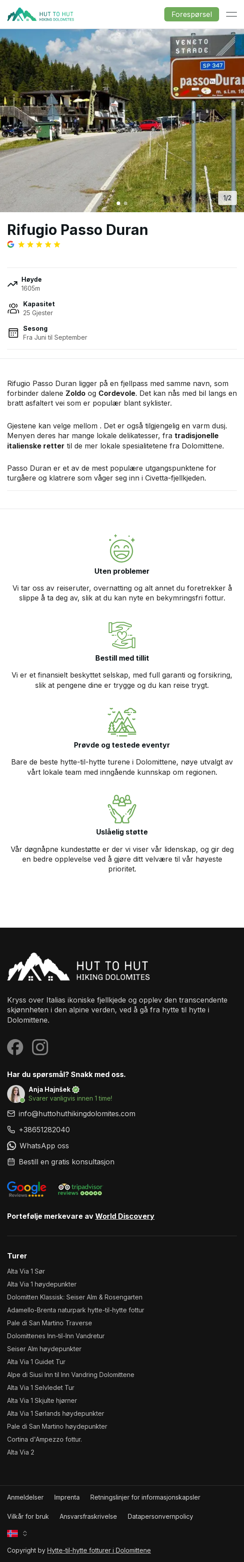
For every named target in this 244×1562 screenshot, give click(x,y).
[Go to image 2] (125, 203)
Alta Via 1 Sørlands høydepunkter (55, 1413)
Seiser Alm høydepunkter (44, 1348)
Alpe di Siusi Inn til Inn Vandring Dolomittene (70, 1374)
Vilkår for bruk (28, 1516)
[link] (122, 1129)
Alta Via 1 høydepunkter (42, 1284)
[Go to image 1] (118, 203)
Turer (17, 1255)
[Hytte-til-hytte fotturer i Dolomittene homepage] (122, 967)
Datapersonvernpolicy (160, 1516)
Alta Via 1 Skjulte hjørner (42, 1400)
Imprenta (67, 1497)
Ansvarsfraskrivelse (88, 1516)
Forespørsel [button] (191, 14)
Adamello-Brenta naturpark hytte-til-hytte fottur (75, 1310)
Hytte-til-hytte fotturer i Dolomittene (99, 1550)
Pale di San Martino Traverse (49, 1323)
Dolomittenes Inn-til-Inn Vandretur (56, 1336)
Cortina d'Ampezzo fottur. (44, 1439)
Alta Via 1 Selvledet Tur (40, 1387)
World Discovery (125, 1216)
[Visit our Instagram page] (40, 1047)
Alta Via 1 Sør (26, 1271)
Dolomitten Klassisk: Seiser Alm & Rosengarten (74, 1297)
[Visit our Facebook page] (15, 1047)
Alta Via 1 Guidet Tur (36, 1361)
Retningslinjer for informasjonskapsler (145, 1497)
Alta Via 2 (20, 1452)
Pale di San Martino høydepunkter (57, 1426)
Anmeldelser (25, 1497)
